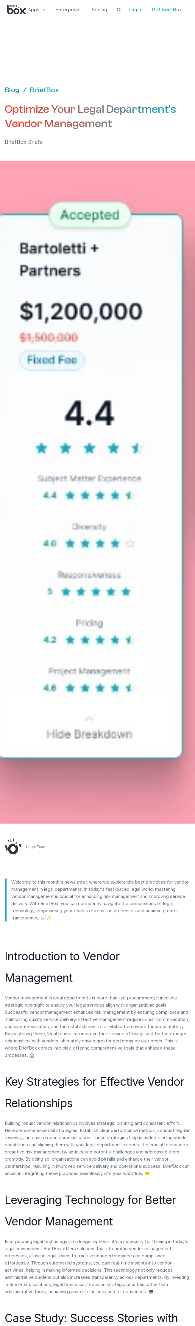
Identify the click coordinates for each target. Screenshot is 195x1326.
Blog (12, 90)
